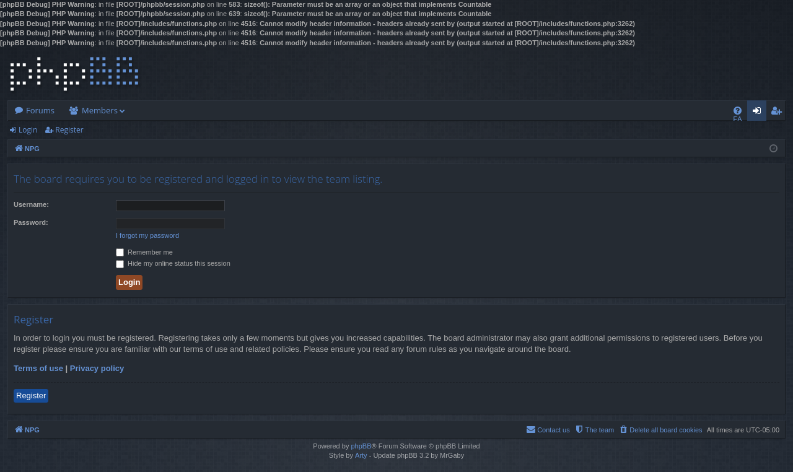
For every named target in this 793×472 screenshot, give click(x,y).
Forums (40, 110)
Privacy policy (97, 368)
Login (28, 130)
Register (69, 130)
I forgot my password (147, 235)
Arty (361, 455)
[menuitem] (737, 110)
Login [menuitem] (759, 113)
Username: (31, 204)
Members (100, 110)
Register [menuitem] (779, 113)
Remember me (144, 252)
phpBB (361, 446)
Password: (31, 222)
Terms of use (38, 368)
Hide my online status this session (173, 263)
